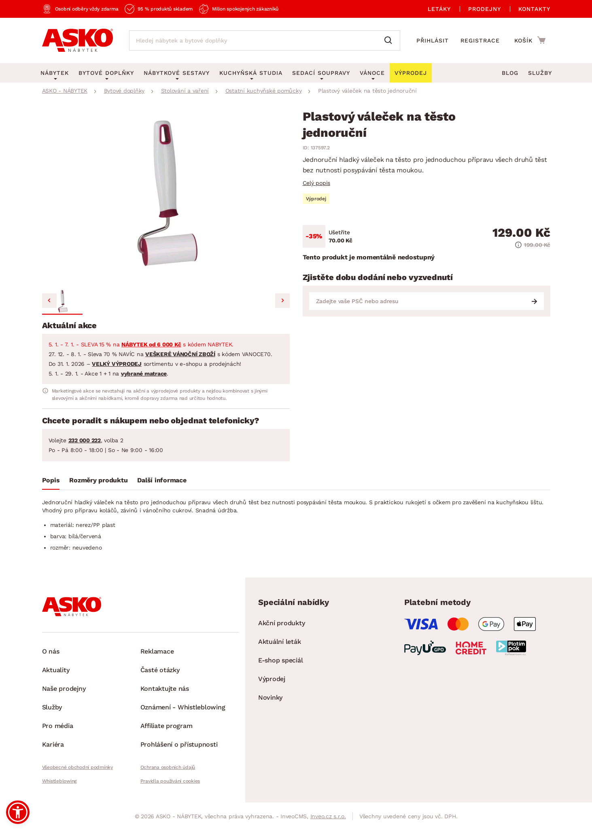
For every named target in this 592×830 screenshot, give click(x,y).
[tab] (51, 482)
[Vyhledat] (390, 40)
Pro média (57, 726)
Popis (51, 480)
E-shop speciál (280, 660)
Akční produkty (281, 623)
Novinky (270, 697)
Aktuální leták (279, 641)
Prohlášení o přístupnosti (179, 744)
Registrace (480, 40)
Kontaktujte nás (164, 688)
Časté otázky (160, 670)
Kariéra (53, 744)
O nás (50, 651)
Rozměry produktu (98, 480)
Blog (510, 73)
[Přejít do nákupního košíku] (529, 40)
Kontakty (534, 9)
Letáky (439, 9)
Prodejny (484, 9)
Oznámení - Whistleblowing (182, 707)
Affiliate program (166, 726)
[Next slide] (282, 300)
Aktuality (56, 670)
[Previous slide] (49, 300)
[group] (166, 198)
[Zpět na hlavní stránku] (77, 40)
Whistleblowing (59, 781)
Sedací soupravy (321, 73)
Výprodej (271, 679)
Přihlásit (432, 40)
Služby (540, 73)
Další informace (161, 480)
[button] (62, 302)
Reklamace (157, 651)
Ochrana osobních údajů (167, 767)
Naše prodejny (64, 688)
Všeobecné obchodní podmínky (77, 767)
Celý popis (317, 183)
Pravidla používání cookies (170, 781)
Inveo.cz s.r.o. (328, 816)
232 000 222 (84, 440)
